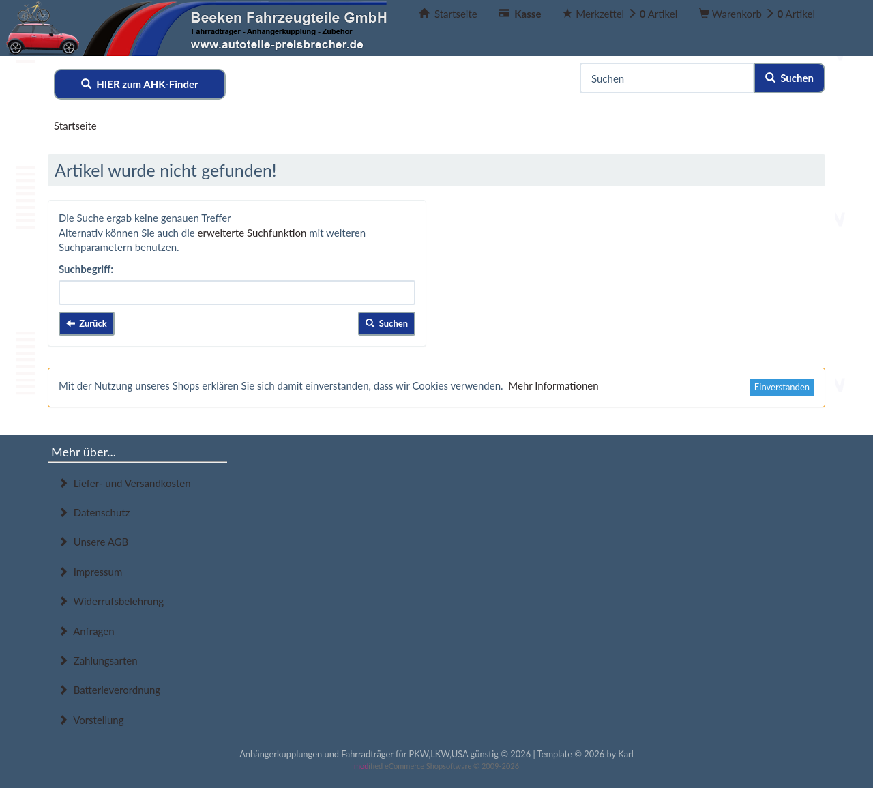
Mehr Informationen (553, 385)
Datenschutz (94, 512)
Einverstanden (782, 386)
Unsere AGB (93, 542)
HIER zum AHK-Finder (139, 84)
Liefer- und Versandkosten (124, 483)
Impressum (90, 572)
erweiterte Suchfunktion (252, 233)
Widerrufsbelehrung (111, 601)
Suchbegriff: (86, 269)
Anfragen (86, 631)
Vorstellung (90, 720)
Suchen (789, 78)
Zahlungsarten (98, 660)
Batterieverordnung (109, 690)
